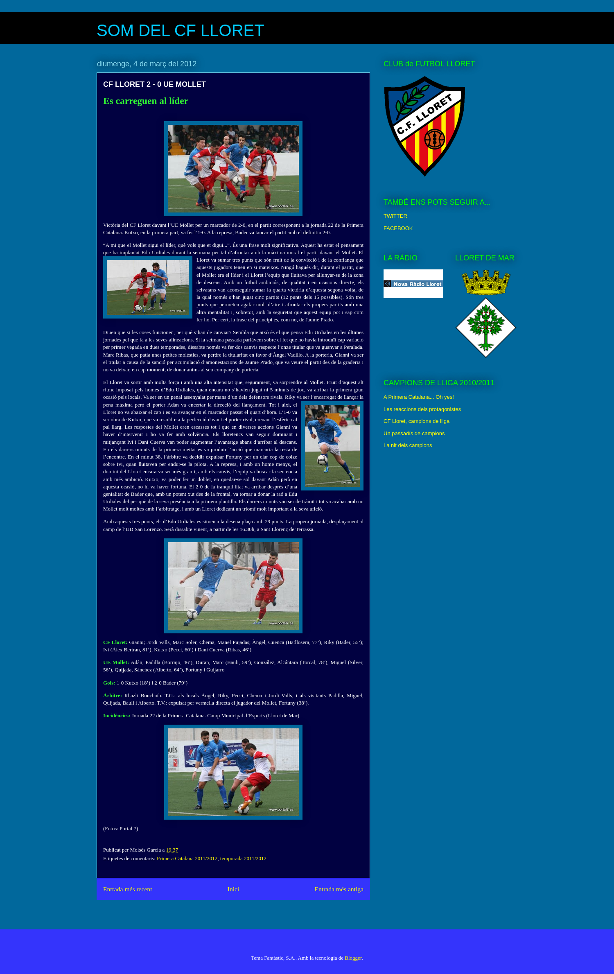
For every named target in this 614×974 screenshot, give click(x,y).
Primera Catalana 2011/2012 (187, 858)
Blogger (353, 958)
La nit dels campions (408, 445)
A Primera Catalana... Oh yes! (419, 397)
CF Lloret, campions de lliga (416, 421)
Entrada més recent (127, 889)
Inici (233, 889)
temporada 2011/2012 (243, 858)
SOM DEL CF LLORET (180, 30)
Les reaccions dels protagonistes (422, 409)
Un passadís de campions (414, 433)
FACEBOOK (398, 228)
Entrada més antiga (338, 889)
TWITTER (395, 216)
